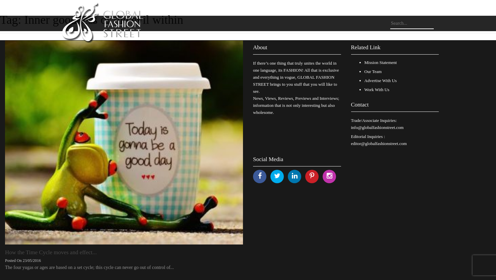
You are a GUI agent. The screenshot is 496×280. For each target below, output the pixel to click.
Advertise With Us (380, 80)
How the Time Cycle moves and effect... (51, 252)
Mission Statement (380, 62)
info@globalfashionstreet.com (377, 127)
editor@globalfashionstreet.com (379, 143)
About (260, 47)
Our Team (373, 71)
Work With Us (377, 89)
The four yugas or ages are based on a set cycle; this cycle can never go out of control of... (89, 267)
